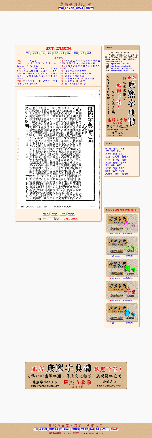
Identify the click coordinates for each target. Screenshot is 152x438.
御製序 (35, 53)
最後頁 (71, 214)
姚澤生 (116, 149)
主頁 (61, 8)
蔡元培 (115, 156)
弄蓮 (119, 165)
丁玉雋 (123, 163)
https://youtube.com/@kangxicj (121, 68)
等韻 (76, 53)
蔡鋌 (107, 156)
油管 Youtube (116, 233)
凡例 (56, 53)
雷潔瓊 (125, 173)
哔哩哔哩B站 (129, 233)
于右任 (108, 149)
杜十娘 (108, 168)
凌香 (107, 165)
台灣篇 (116, 163)
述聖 (107, 159)
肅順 (121, 154)
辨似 (69, 53)
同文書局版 (65, 429)
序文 (28, 53)
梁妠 (113, 165)
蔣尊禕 (125, 156)
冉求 (122, 149)
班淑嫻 (121, 168)
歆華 (114, 170)
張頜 (113, 151)
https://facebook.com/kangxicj (121, 66)
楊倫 (115, 154)
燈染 (107, 170)
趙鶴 (124, 159)
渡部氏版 (84, 429)
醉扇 (117, 173)
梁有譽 (108, 154)
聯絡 (97, 429)
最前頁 (46, 214)
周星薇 (108, 163)
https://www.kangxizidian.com (92, 433)
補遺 (82, 53)
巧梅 (115, 168)
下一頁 (63, 214)
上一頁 (54, 214)
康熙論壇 (79, 8)
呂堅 (107, 151)
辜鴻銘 (115, 159)
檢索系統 (43, 429)
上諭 (43, 53)
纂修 (50, 53)
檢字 (62, 53)
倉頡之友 (89, 8)
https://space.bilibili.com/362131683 (123, 70)
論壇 (92, 429)
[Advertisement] (76, 28)
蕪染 (121, 170)
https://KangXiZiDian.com (120, 64)
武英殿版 (75, 429)
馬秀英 (108, 173)
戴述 (119, 151)
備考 (89, 53)
